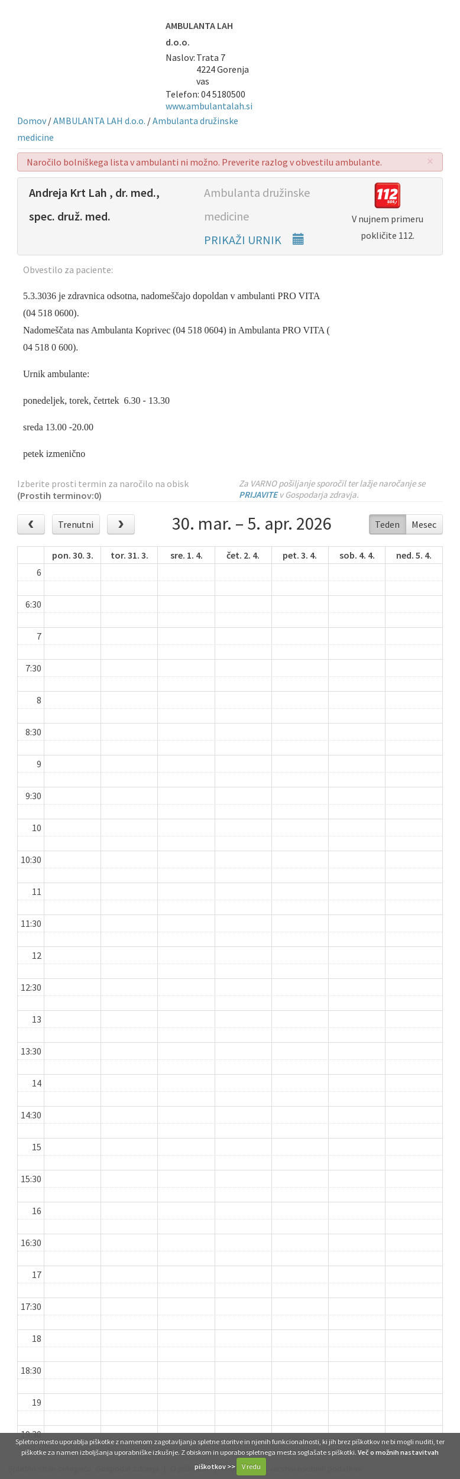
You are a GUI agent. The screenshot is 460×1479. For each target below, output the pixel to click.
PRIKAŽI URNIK (254, 239)
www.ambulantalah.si (209, 106)
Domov (31, 121)
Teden (387, 524)
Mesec (424, 524)
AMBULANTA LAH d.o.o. (99, 121)
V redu (251, 1466)
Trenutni (75, 524)
